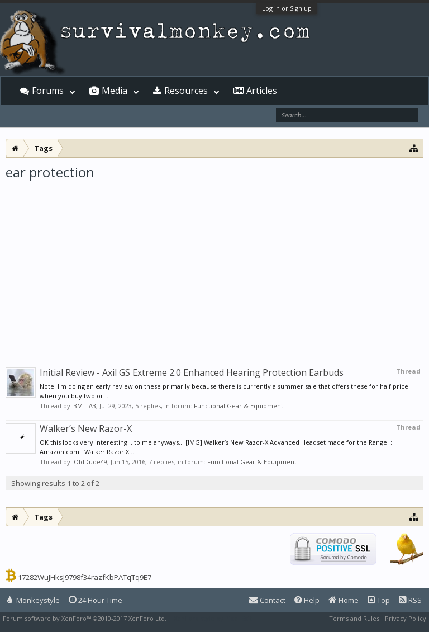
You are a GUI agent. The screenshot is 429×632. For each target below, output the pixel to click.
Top (379, 600)
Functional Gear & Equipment (238, 406)
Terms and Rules (354, 618)
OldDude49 (90, 462)
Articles (261, 90)
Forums (48, 90)
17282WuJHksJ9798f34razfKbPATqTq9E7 (84, 577)
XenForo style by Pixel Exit (213, 618)
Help (307, 600)
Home (343, 600)
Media (114, 90)
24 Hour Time (95, 600)
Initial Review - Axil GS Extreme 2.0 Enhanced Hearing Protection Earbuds (192, 372)
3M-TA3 (85, 406)
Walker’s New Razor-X (86, 428)
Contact (267, 600)
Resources (186, 90)
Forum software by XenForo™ (84, 618)
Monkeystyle (33, 600)
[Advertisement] (214, 265)
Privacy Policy (405, 618)
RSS (410, 600)
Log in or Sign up (287, 8)
